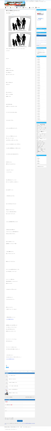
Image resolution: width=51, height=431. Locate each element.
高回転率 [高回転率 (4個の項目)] (44, 151)
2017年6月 (38, 75)
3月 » (38, 45)
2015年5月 (38, 116)
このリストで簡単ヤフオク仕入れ (12, 375)
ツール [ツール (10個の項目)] (38, 130)
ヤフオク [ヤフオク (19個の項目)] (39, 137)
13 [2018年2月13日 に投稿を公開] (38, 40)
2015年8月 (38, 111)
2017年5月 (38, 77)
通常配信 (38, 161)
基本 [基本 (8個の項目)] (38, 145)
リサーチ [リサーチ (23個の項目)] (39, 141)
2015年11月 (38, 106)
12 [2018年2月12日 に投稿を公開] (37, 40)
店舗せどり (38, 158)
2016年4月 (38, 98)
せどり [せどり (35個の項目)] (39, 125)
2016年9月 (38, 90)
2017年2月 (38, 82)
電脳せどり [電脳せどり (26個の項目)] (40, 151)
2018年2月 (38, 62)
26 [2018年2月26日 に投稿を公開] (37, 43)
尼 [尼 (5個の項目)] (42, 145)
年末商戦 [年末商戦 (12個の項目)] (39, 146)
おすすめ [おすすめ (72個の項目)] (43, 124)
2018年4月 (38, 59)
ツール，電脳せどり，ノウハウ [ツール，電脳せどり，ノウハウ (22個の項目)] (41, 132)
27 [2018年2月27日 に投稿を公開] (38, 43)
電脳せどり (38, 163)
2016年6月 (38, 95)
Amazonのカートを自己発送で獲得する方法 (13, 389)
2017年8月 (38, 72)
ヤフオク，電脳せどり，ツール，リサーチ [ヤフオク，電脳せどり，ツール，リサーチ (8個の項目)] (41, 139)
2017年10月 (38, 69)
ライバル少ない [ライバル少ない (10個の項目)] (40, 140)
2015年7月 (38, 113)
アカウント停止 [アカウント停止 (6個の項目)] (43, 125)
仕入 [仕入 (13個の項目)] (43, 141)
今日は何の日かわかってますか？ (41, 52)
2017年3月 (38, 80)
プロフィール (38, 49)
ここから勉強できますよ (10, 319)
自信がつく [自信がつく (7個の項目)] (39, 150)
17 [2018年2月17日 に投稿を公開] (44, 40)
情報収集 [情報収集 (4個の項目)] (42, 146)
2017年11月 (38, 67)
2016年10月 (38, 88)
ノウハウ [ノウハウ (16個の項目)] (44, 133)
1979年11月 (38, 119)
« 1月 (37, 45)
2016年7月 (38, 93)
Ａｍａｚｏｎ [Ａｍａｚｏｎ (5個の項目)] (39, 152)
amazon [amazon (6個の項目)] (38, 124)
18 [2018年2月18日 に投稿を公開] (45, 40)
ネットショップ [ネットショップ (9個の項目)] (39, 133)
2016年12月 (38, 85)
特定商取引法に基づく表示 (40, 166)
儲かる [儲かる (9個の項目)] (38, 144)
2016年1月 (38, 103)
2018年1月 (38, 64)
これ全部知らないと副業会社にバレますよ (13, 382)
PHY (37, 53)
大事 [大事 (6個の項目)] (40, 145)
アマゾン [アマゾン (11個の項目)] (41, 126)
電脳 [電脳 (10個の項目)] (42, 150)
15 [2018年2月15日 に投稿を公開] (41, 40)
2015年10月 (38, 108)
